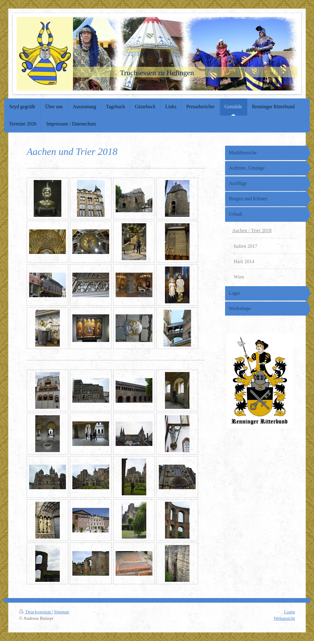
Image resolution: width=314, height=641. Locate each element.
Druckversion (35, 611)
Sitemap (61, 611)
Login (289, 611)
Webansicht (284, 618)
